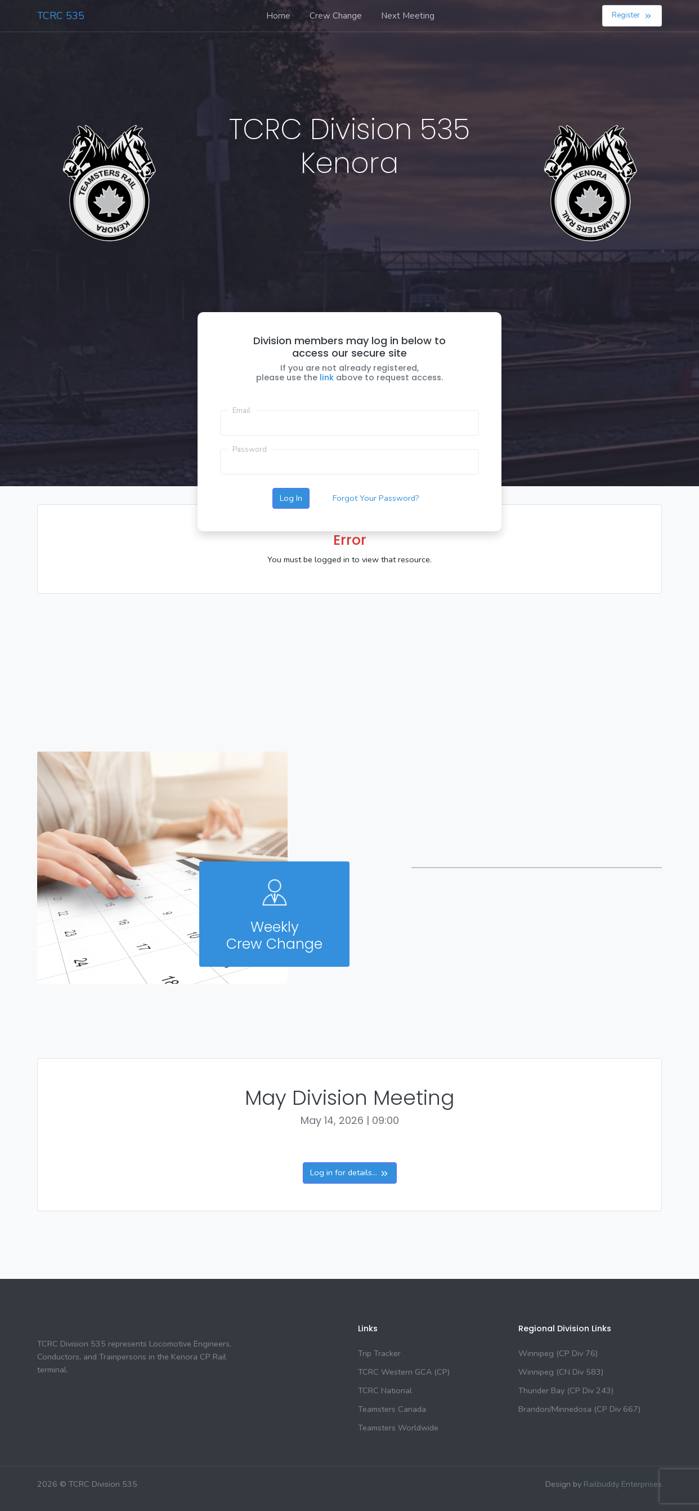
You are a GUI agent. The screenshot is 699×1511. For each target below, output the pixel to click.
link (328, 377)
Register (632, 15)
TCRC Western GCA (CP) (404, 1371)
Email (241, 411)
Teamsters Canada (392, 1409)
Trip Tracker (379, 1353)
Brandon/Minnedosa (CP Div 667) (579, 1409)
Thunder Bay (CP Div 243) (565, 1390)
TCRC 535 (60, 16)
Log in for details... (349, 1173)
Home (278, 15)
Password (249, 450)
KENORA (112, 227)
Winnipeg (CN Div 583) (560, 1371)
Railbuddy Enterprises (623, 1484)
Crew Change (336, 15)
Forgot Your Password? (376, 498)
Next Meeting (407, 15)
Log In (291, 498)
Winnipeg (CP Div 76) (558, 1353)
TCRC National (385, 1390)
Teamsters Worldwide (398, 1427)
